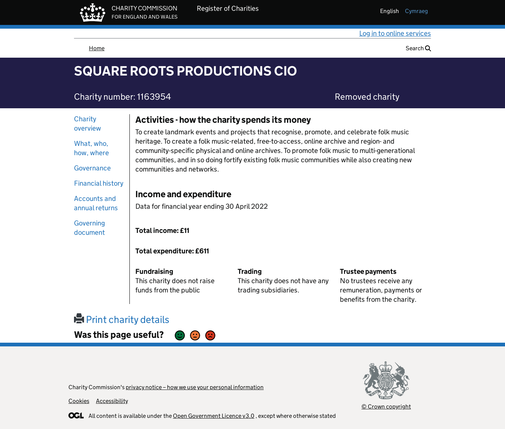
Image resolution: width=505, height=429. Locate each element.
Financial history (98, 183)
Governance (92, 168)
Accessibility (112, 400)
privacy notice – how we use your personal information (195, 387)
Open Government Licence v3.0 (213, 415)
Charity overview (87, 123)
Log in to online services (395, 33)
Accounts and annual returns (96, 203)
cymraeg (416, 11)
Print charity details (121, 319)
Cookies (78, 400)
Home (96, 48)
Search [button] (418, 48)
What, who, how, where (91, 148)
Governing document (89, 228)
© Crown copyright (386, 406)
